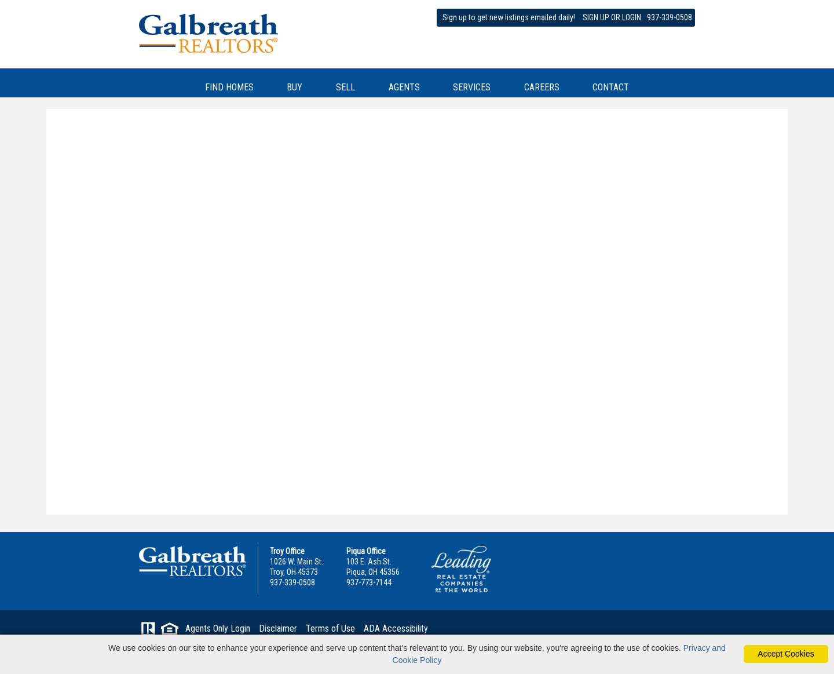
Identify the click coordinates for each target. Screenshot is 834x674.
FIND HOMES (229, 87)
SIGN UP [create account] (596, 17)
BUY (294, 87)
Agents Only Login (217, 628)
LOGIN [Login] (631, 17)
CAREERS (541, 87)
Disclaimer (278, 628)
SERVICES (472, 87)
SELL (345, 87)
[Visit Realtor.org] (148, 631)
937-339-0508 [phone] (669, 17)
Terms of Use (330, 628)
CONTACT (610, 87)
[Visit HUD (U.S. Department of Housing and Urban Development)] (169, 631)
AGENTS (404, 87)
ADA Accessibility (396, 628)
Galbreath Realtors (192, 561)
